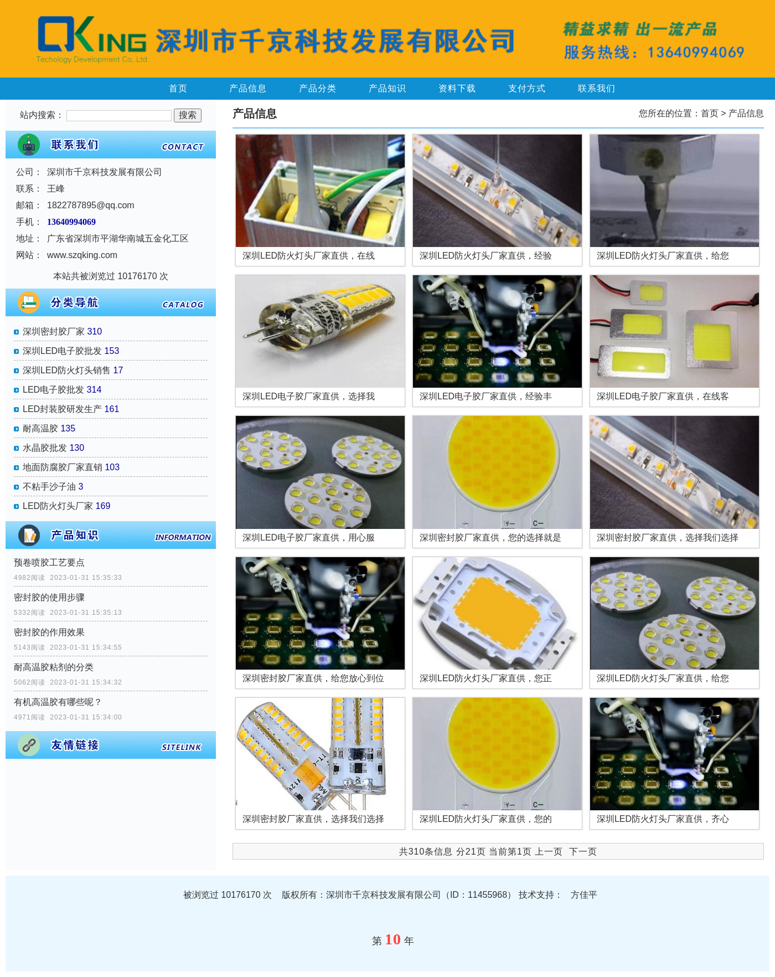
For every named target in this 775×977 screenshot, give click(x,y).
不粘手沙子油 (49, 486)
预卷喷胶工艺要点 (49, 562)
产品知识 (387, 88)
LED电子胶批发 (53, 389)
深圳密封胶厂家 (54, 331)
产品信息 (248, 88)
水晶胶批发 (45, 447)
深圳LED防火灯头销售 (67, 370)
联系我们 (597, 88)
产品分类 (318, 88)
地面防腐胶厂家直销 (62, 467)
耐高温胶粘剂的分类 (54, 667)
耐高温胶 (40, 428)
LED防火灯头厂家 (58, 506)
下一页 (583, 851)
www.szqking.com (82, 255)
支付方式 (527, 88)
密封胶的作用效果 (49, 632)
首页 (178, 88)
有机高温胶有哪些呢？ (58, 702)
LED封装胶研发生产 (62, 409)
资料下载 (457, 88)
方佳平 (584, 894)
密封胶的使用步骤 (49, 597)
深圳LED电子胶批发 (62, 351)
